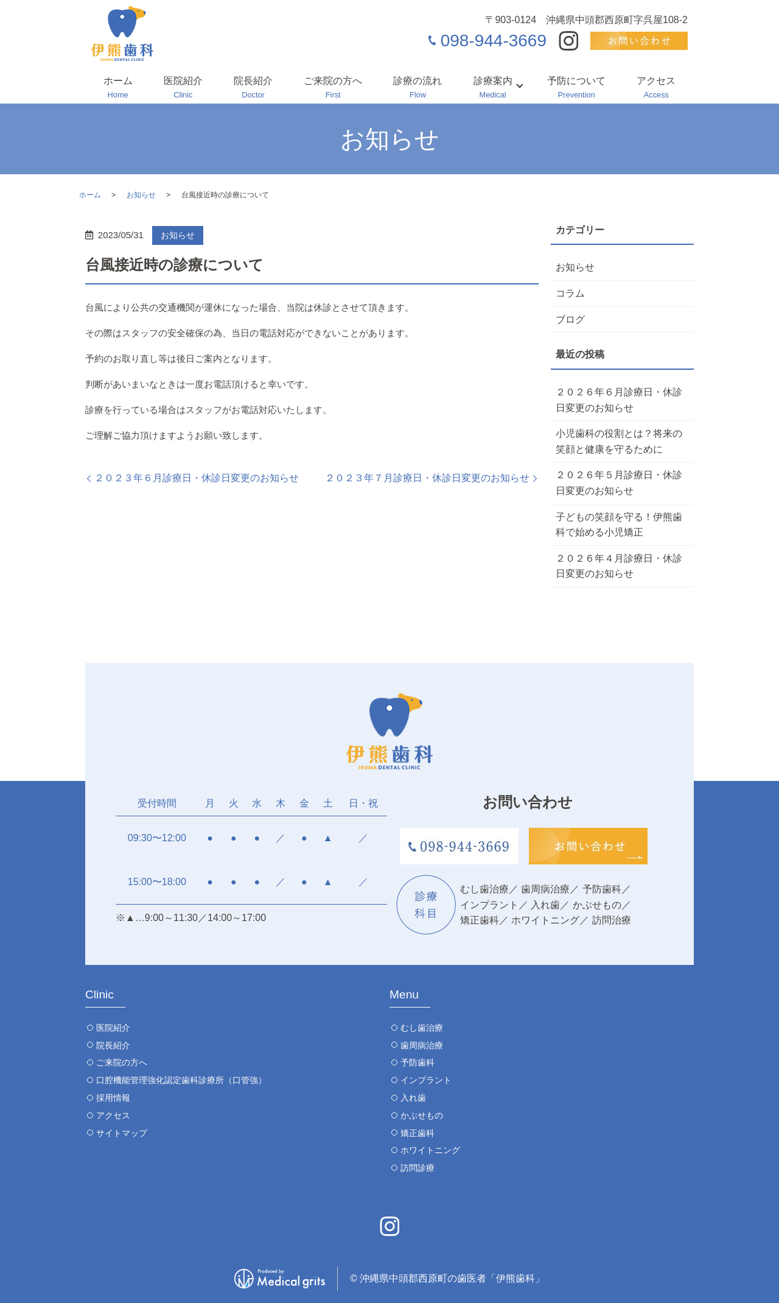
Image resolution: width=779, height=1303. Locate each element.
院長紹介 (253, 88)
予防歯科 (417, 1062)
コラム (570, 293)
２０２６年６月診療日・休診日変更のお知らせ (619, 400)
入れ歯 (413, 1098)
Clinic (99, 994)
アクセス (656, 88)
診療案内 (492, 88)
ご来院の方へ (333, 88)
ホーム (118, 88)
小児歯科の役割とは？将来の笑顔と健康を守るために (619, 441)
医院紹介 (183, 88)
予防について (576, 88)
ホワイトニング (430, 1150)
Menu (404, 994)
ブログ (570, 319)
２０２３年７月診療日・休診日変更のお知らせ (427, 478)
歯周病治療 (421, 1045)
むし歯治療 (421, 1028)
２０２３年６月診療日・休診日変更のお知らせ (196, 478)
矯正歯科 (417, 1133)
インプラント (426, 1080)
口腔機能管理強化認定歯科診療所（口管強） (181, 1080)
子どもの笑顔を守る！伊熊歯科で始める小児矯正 (619, 525)
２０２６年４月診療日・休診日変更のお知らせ (619, 566)
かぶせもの (421, 1115)
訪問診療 (417, 1168)
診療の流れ (417, 88)
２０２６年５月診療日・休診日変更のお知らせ (619, 483)
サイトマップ (121, 1133)
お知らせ (141, 195)
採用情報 (113, 1098)
